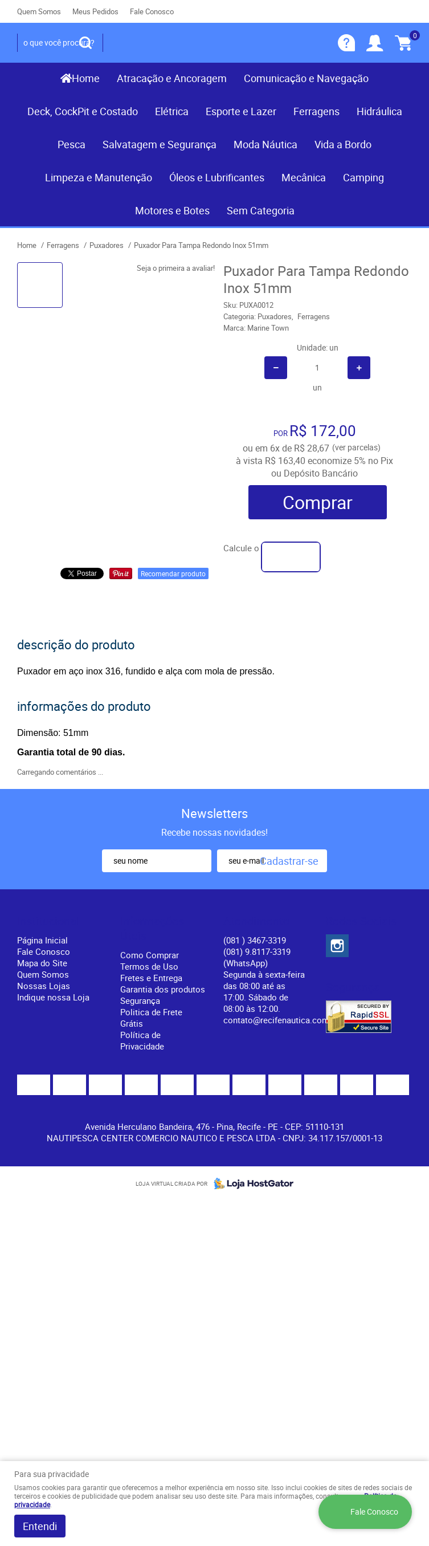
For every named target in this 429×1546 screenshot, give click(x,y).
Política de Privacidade (142, 1040)
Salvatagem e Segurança (159, 144)
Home (86, 78)
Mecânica (303, 177)
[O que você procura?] (85, 43)
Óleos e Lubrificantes (216, 177)
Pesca (71, 144)
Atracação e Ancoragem (172, 78)
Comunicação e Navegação (306, 78)
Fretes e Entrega (151, 977)
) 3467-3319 (254, 940)
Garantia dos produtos (162, 989)
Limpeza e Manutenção (98, 177)
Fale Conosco (152, 11)
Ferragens (316, 111)
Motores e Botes (172, 210)
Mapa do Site (42, 963)
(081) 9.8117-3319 (257, 957)
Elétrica (172, 111)
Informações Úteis (152, 928)
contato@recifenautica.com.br (281, 1020)
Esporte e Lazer (241, 111)
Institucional (48, 921)
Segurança (140, 1000)
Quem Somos (39, 11)
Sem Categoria (261, 210)
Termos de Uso (149, 966)
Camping (363, 177)
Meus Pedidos (95, 11)
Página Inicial (42, 940)
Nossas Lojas (43, 985)
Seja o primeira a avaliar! (176, 268)
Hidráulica (379, 111)
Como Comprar (149, 955)
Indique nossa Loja (53, 997)
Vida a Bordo (342, 144)
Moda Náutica (265, 144)
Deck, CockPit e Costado (82, 111)
